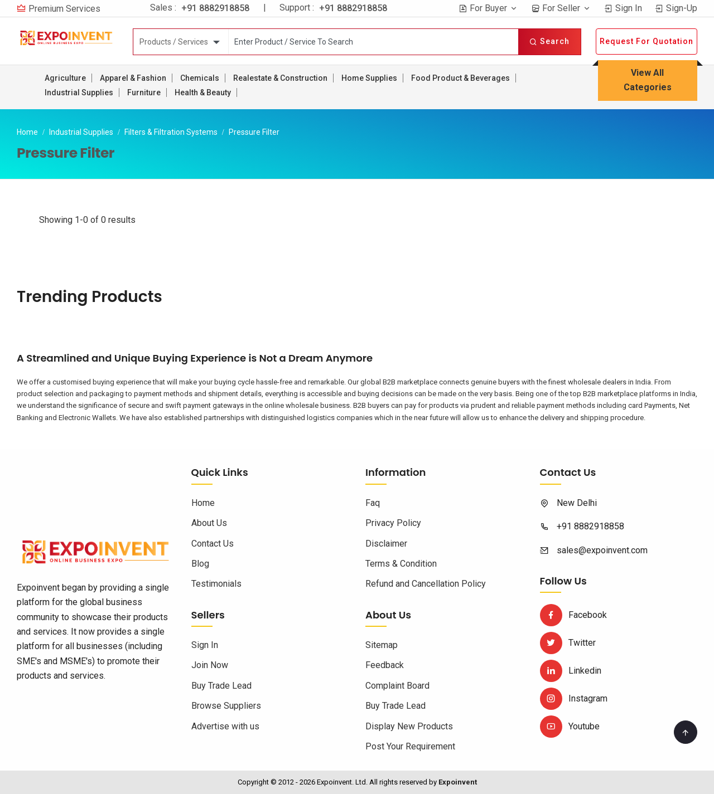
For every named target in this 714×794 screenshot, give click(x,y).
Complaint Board (397, 685)
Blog (200, 563)
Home (27, 132)
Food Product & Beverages (460, 78)
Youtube (570, 726)
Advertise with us (225, 726)
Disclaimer (386, 543)
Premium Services (64, 8)
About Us (209, 523)
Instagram (573, 698)
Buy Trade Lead (221, 685)
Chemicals (199, 78)
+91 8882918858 (215, 8)
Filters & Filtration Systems (171, 132)
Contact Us (212, 543)
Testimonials (216, 583)
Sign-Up (676, 8)
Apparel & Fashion (133, 78)
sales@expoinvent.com (602, 550)
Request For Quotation (646, 41)
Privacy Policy (393, 523)
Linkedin (570, 670)
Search (549, 41)
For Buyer (488, 8)
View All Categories (648, 79)
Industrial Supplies (79, 92)
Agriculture (65, 78)
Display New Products (409, 726)
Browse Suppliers (226, 705)
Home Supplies (369, 78)
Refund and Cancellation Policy (425, 583)
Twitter (568, 642)
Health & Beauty (203, 92)
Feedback (384, 665)
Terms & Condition (401, 563)
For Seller (561, 8)
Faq (372, 503)
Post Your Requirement (410, 746)
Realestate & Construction (280, 78)
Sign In (623, 8)
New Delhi (577, 503)
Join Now (209, 665)
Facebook (573, 615)
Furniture (144, 92)
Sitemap (381, 645)
